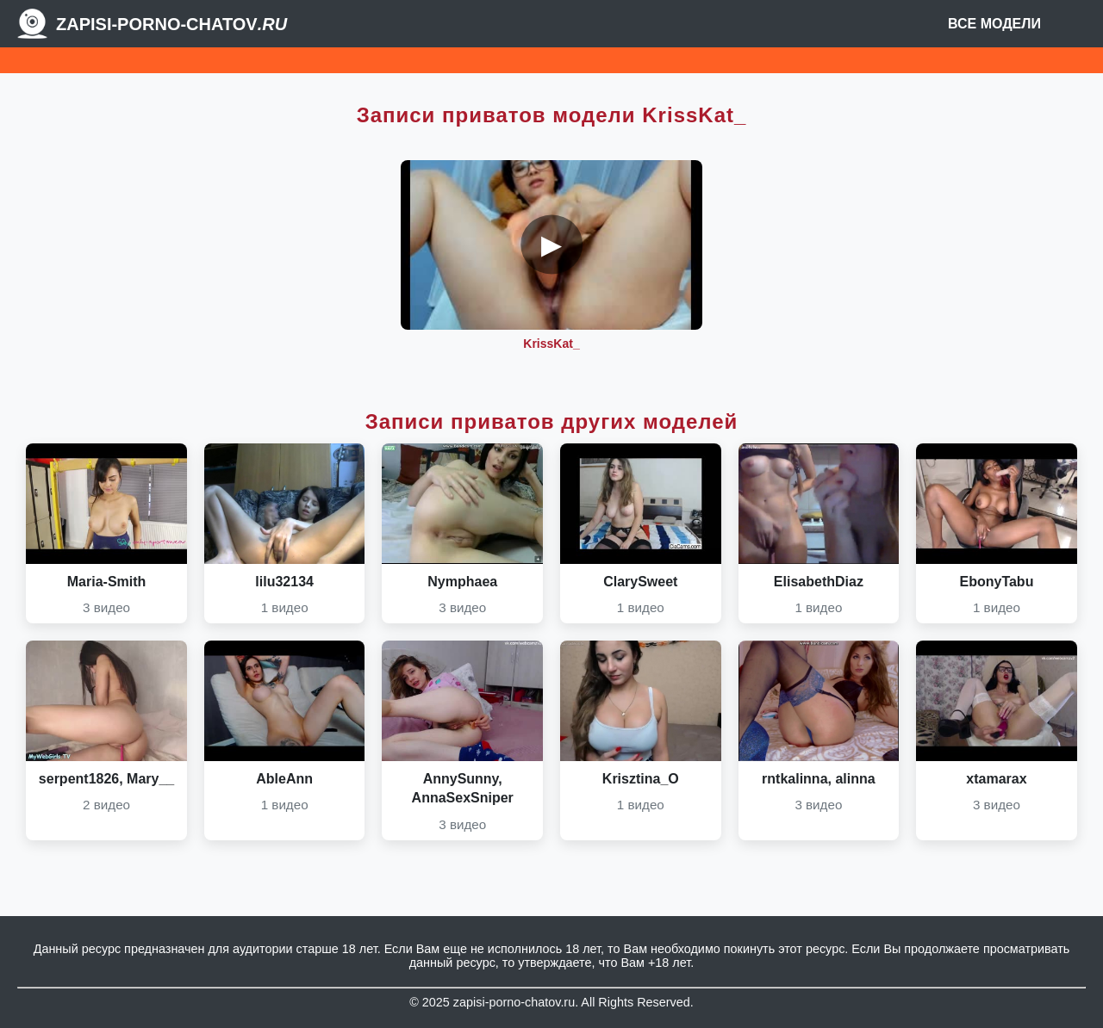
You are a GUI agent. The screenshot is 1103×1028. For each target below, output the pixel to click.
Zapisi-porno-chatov (171, 24)
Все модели (994, 23)
